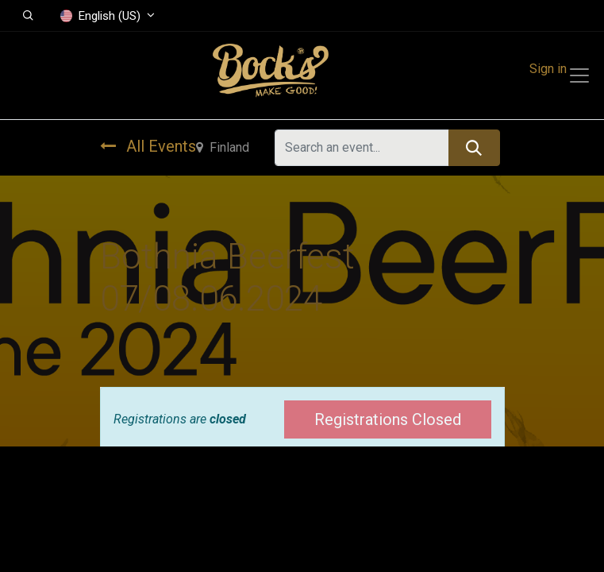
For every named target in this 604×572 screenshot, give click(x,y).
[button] (28, 16)
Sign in (548, 68)
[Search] (474, 147)
